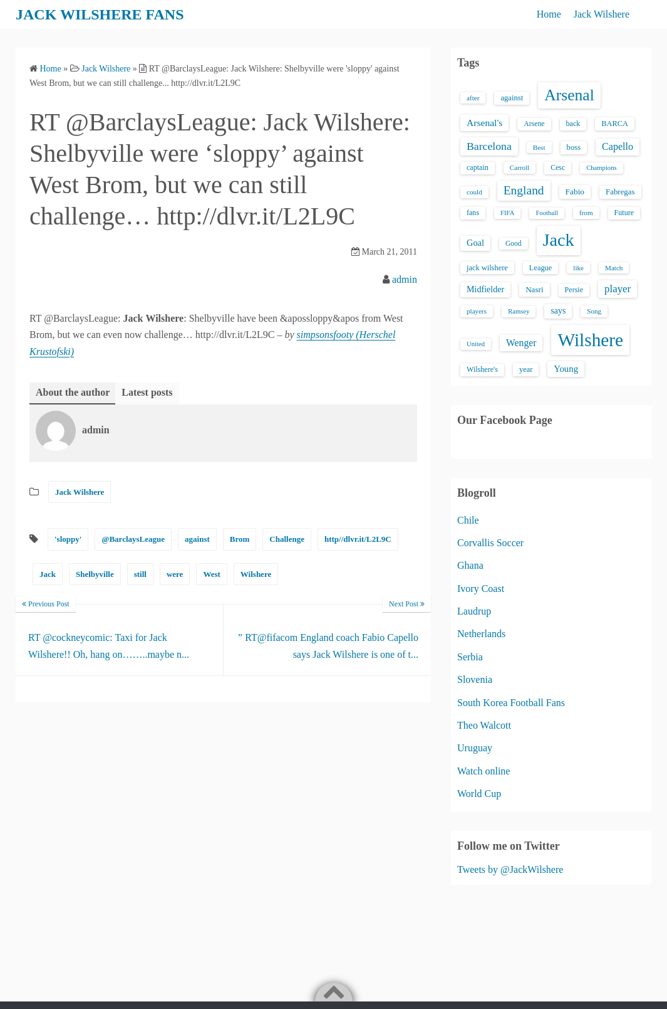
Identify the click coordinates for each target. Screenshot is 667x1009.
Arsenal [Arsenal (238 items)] (569, 95)
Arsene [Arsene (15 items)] (534, 124)
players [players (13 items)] (477, 311)
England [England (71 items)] (524, 190)
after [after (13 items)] (473, 98)
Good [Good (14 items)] (513, 243)
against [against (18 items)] (511, 97)
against (197, 539)
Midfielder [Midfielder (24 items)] (485, 289)
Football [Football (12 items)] (546, 212)
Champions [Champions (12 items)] (601, 167)
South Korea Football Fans (511, 702)
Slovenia (474, 679)
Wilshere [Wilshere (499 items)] (590, 340)
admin (404, 279)
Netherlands (481, 633)
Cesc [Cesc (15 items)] (558, 168)
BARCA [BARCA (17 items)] (614, 123)
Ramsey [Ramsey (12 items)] (518, 311)
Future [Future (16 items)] (624, 212)
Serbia (470, 657)
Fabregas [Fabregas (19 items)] (620, 192)
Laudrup (474, 611)
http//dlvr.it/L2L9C (357, 539)
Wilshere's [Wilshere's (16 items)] (482, 369)
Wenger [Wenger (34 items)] (521, 342)
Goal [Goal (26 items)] (475, 243)
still (140, 574)
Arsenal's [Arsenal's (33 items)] (484, 122)
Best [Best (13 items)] (539, 147)
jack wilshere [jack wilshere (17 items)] (487, 267)
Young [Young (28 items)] (566, 369)
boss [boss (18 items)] (574, 147)
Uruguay (474, 747)
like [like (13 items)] (578, 268)
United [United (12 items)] (476, 344)
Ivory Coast (480, 588)
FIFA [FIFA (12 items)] (507, 212)
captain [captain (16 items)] (478, 167)
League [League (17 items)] (540, 267)
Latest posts (147, 392)
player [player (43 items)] (617, 289)
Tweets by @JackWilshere (510, 869)
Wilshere (255, 574)
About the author (73, 392)
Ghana (470, 565)
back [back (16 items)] (573, 123)
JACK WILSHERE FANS (100, 14)
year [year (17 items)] (525, 369)
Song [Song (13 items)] (594, 311)
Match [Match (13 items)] (614, 268)
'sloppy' (67, 539)
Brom (240, 539)
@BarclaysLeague (133, 539)
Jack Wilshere (601, 14)
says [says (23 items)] (558, 310)
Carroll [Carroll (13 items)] (520, 167)
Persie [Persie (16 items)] (574, 289)
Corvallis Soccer (490, 542)
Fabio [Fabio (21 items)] (575, 191)
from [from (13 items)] (586, 212)
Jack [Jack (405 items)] (558, 240)
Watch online (483, 771)
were (175, 574)
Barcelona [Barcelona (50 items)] (489, 146)
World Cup (479, 793)
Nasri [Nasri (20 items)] (534, 289)
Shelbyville (95, 574)
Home (549, 14)
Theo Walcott (484, 725)
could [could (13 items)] (474, 192)
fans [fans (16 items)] (473, 212)
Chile (468, 520)
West (211, 574)
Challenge (286, 539)
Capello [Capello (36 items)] (617, 146)
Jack (47, 574)
